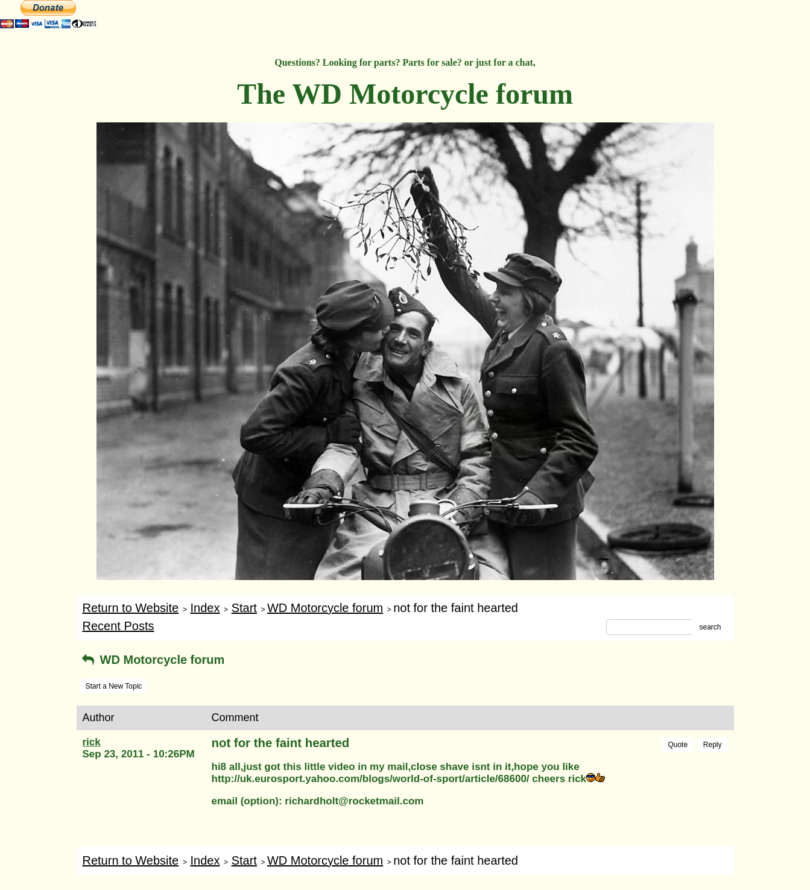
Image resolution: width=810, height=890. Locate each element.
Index (205, 607)
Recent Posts (118, 626)
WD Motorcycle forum (325, 607)
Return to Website (131, 607)
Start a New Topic (114, 686)
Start (244, 607)
